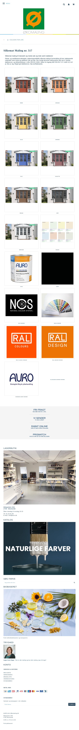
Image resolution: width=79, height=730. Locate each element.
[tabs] (64, 4)
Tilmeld (72, 704)
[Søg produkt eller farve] (74, 582)
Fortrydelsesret (8, 723)
